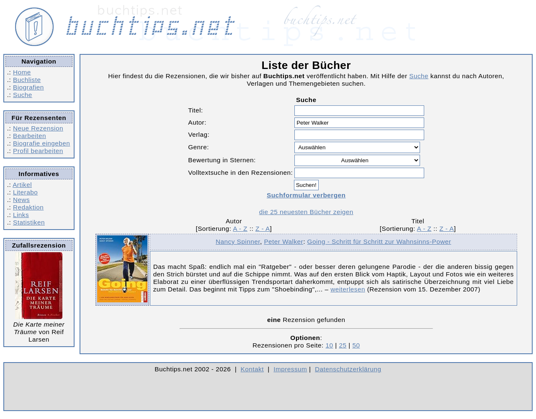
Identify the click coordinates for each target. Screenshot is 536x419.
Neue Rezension (38, 128)
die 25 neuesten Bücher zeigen (306, 211)
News (21, 199)
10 (329, 345)
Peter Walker (283, 241)
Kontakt (252, 369)
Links (21, 214)
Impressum (290, 369)
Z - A (262, 228)
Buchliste (27, 79)
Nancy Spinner (238, 241)
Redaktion (28, 207)
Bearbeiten (29, 135)
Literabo (25, 192)
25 (342, 345)
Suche (22, 94)
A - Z (240, 228)
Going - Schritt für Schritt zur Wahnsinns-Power (379, 241)
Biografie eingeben (41, 143)
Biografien (28, 87)
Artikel (22, 184)
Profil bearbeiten (38, 150)
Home (22, 72)
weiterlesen (347, 289)
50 (356, 345)
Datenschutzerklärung (348, 369)
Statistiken (29, 222)
